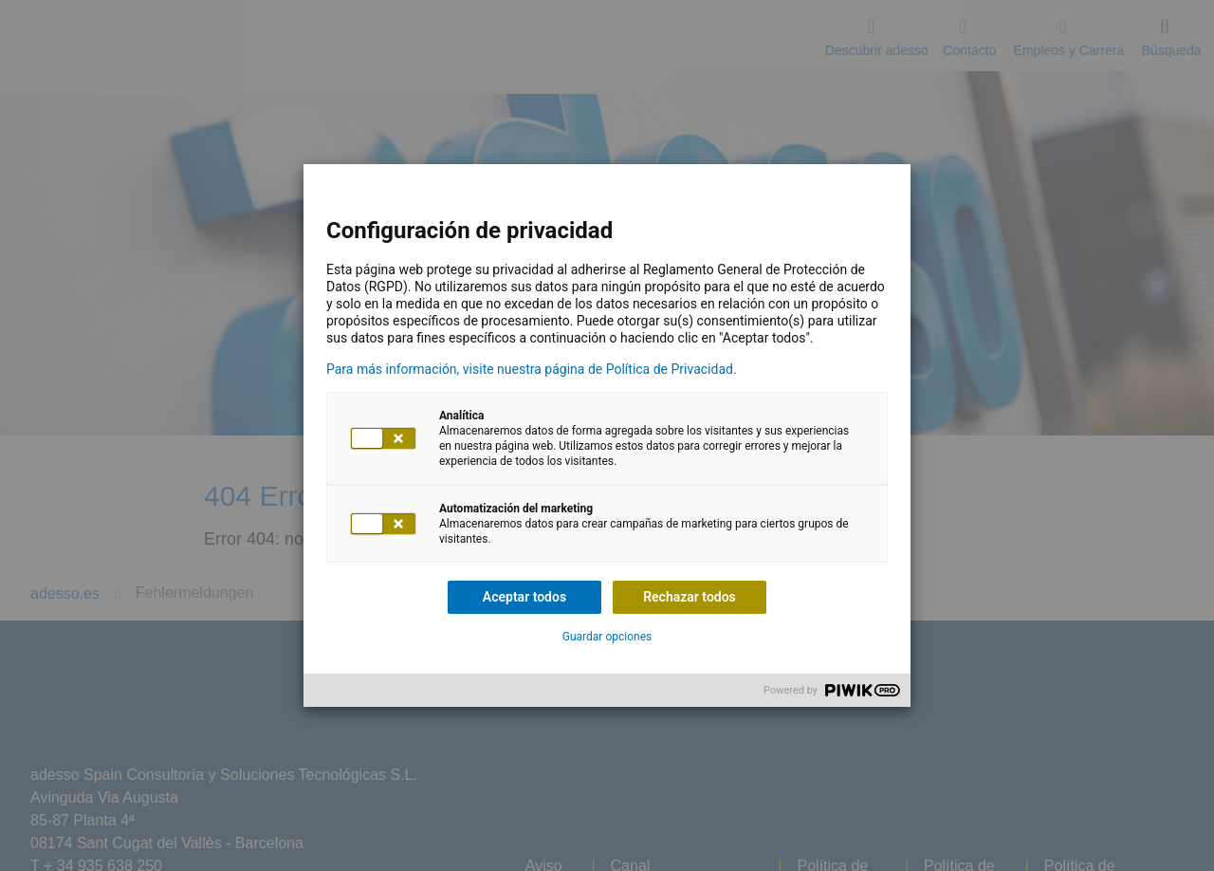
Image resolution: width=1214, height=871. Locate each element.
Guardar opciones (607, 636)
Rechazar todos (689, 596)
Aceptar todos (524, 596)
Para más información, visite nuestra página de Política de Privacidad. (531, 369)
